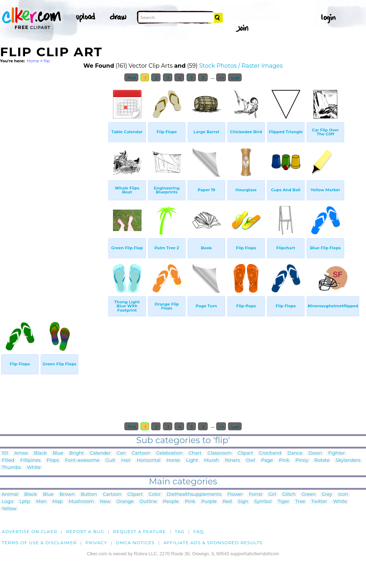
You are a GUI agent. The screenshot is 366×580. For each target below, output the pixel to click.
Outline (148, 501)
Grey (327, 494)
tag (179, 531)
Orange (125, 501)
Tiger (283, 501)
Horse (173, 460)
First (131, 77)
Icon (343, 494)
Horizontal (148, 460)
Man (41, 501)
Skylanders (348, 460)
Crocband (270, 453)
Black (40, 453)
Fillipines (30, 460)
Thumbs (11, 467)
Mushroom (81, 501)
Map (58, 501)
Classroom (220, 453)
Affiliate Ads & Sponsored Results (212, 542)
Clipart (245, 453)
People (171, 501)
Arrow (21, 453)
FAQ (198, 531)
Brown (67, 494)
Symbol (263, 501)
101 (5, 453)
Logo (7, 501)
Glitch (289, 494)
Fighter (336, 453)
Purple (209, 501)
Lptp (24, 501)
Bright (76, 453)
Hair (126, 460)
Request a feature (139, 531)
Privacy (96, 542)
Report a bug (85, 531)
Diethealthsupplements (194, 494)
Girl (272, 494)
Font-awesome (82, 460)
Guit (110, 460)
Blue (58, 453)
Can (121, 453)
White (34, 467)
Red (227, 501)
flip (47, 60)
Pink (284, 460)
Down (315, 453)
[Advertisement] (53, 192)
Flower (235, 494)
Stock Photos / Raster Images (241, 65)
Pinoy (302, 460)
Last (235, 77)
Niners (232, 460)
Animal (10, 494)
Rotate (322, 460)
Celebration (169, 453)
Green (309, 494)
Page (267, 460)
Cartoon (141, 453)
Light (192, 460)
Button (89, 494)
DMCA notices (135, 542)
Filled (8, 460)
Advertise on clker (29, 531)
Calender (100, 453)
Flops (52, 460)
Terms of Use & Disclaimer (39, 542)
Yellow (9, 509)
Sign (243, 501)
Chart (195, 453)
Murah (211, 460)
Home (33, 60)
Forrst (255, 494)
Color (154, 494)
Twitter (319, 501)
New (105, 501)
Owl (250, 460)
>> (221, 77)
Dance (294, 453)
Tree (300, 501)
